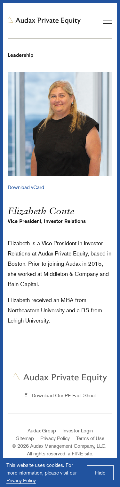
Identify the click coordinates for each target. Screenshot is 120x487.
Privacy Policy (55, 438)
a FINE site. (80, 453)
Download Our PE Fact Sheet (64, 395)
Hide (100, 472)
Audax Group (42, 430)
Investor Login (77, 430)
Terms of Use (90, 438)
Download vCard (26, 187)
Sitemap (25, 438)
